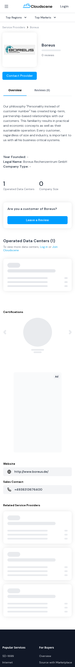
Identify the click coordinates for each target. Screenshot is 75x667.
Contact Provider (19, 76)
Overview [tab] (15, 90)
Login (64, 6)
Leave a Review (37, 220)
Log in (44, 247)
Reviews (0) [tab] (42, 90)
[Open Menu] (6, 6)
